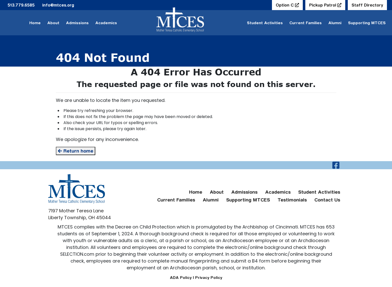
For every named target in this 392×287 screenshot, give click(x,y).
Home (35, 23)
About (53, 23)
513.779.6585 (21, 5)
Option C (285, 5)
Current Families (305, 23)
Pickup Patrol (323, 5)
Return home (75, 151)
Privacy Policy (208, 277)
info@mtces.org (58, 5)
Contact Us (327, 200)
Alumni (334, 23)
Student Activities (265, 23)
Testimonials (292, 200)
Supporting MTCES (367, 23)
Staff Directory (367, 5)
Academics (106, 23)
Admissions (77, 23)
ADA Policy (181, 277)
